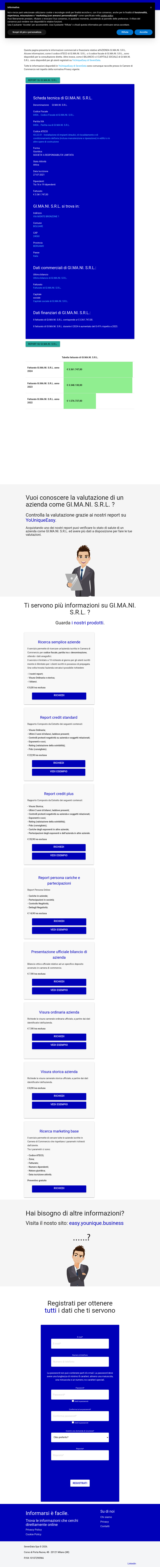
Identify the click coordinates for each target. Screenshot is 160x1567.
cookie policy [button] (107, 15)
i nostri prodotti (86, 622)
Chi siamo (106, 1517)
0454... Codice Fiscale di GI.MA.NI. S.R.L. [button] (53, 115)
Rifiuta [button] (125, 32)
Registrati (80, 1483)
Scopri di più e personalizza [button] (26, 32)
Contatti (105, 1526)
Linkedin (132, 1563)
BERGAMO (38, 246)
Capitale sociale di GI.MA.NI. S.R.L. (50, 301)
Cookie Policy (33, 1534)
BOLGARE (38, 226)
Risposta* (80, 1449)
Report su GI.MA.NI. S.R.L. (42, 80)
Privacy (104, 1521)
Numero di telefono (80, 1355)
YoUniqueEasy (40, 520)
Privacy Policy (34, 1529)
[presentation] (80, 1471)
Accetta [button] (144, 32)
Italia (35, 256)
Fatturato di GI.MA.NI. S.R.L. (47, 288)
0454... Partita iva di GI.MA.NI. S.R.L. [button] (51, 125)
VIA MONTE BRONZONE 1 (46, 216)
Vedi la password (81, 1401)
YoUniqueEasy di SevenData (86, 60)
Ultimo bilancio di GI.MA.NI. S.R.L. (50, 278)
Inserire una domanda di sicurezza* (80, 1431)
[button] (150, 7)
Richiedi (59, 695)
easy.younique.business (96, 1223)
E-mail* (80, 1337)
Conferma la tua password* (80, 1409)
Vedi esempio (58, 771)
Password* (80, 1388)
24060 (36, 236)
